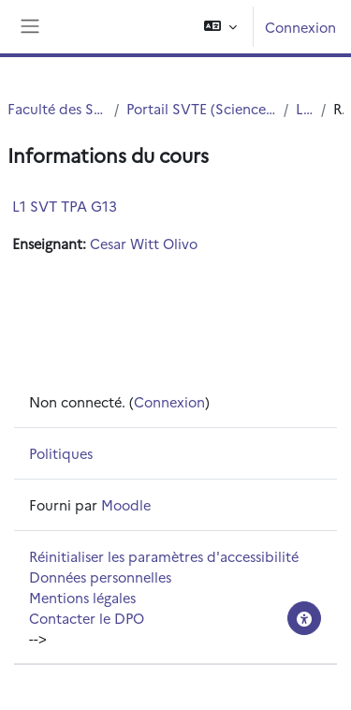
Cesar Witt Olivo (143, 243)
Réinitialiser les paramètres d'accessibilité (164, 556)
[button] (220, 26)
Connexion (300, 27)
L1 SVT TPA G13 (64, 205)
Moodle (126, 504)
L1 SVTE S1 (305, 108)
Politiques (61, 453)
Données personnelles (100, 576)
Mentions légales (82, 597)
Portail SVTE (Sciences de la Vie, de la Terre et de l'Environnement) (201, 108)
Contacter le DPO (86, 618)
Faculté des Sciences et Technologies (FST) (57, 108)
